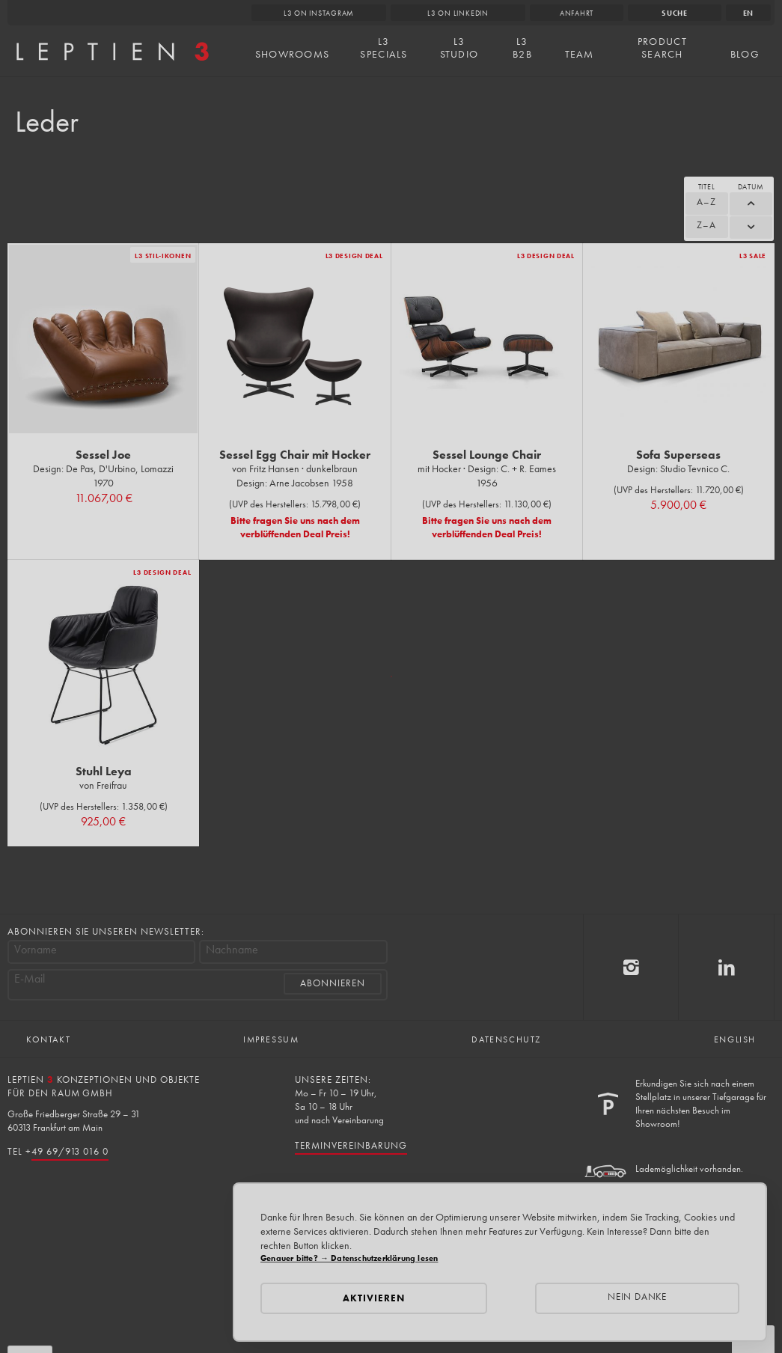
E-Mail (29, 979)
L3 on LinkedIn (458, 13)
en (748, 13)
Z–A (706, 225)
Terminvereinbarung (350, 1145)
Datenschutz (506, 1039)
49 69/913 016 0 (70, 1151)
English (735, 1039)
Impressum (271, 1039)
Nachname (232, 950)
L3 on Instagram (319, 13)
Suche (675, 13)
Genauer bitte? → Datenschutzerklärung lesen (349, 1258)
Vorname (35, 950)
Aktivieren (374, 1298)
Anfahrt (576, 13)
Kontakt (48, 1039)
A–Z (706, 201)
